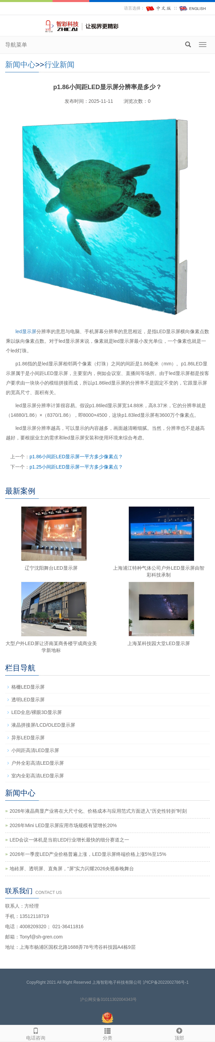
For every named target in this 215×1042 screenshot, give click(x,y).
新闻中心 (20, 64)
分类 (108, 1033)
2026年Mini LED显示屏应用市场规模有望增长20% (63, 825)
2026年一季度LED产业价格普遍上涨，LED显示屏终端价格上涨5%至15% (88, 854)
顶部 (179, 1033)
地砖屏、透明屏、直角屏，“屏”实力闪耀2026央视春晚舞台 (72, 868)
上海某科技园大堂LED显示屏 (158, 643)
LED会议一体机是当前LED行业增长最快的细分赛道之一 (69, 840)
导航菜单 (16, 45)
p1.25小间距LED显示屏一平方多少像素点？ (76, 467)
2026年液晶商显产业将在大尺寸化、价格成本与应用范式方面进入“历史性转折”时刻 (98, 811)
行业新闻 (59, 64)
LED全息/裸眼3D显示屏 (36, 712)
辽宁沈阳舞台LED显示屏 (51, 568)
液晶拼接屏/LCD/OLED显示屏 (43, 725)
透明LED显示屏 (28, 699)
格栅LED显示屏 (28, 687)
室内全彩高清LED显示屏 (37, 775)
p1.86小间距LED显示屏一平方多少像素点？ (76, 456)
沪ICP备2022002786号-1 (166, 982)
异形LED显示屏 (28, 737)
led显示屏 (25, 331)
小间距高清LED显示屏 (35, 750)
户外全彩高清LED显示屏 (37, 763)
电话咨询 (36, 1033)
